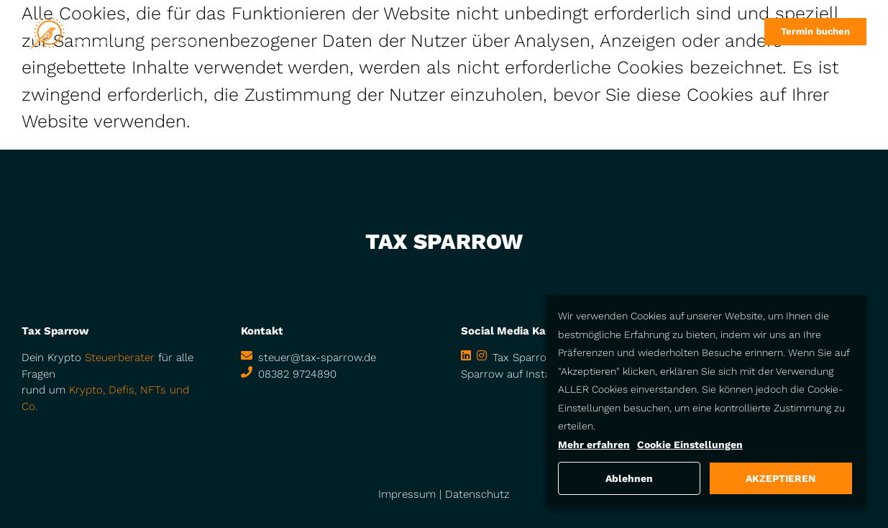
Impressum (407, 494)
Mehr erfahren (594, 444)
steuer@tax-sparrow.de (317, 357)
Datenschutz (477, 494)
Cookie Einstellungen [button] (690, 444)
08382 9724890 (297, 374)
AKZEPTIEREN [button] (780, 478)
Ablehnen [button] (629, 478)
